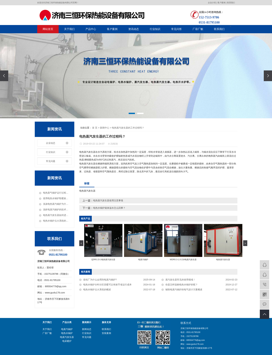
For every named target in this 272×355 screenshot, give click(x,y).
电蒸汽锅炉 (67, 329)
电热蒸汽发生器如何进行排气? (56, 215)
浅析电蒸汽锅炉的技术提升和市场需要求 (56, 209)
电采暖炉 (67, 341)
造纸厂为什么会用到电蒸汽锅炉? (100, 279)
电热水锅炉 (67, 333)
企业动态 (50, 143)
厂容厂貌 (198, 29)
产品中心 (91, 29)
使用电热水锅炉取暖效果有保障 (56, 198)
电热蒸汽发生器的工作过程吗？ (128, 127)
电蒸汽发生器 (67, 337)
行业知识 (155, 29)
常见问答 (176, 29)
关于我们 (69, 29)
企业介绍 (212, 2)
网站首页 (48, 29)
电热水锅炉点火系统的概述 (56, 220)
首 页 (94, 127)
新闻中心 (104, 127)
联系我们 (231, 2)
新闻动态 (86, 329)
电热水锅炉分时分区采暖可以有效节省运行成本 (107, 284)
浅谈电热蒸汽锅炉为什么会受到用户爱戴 (56, 204)
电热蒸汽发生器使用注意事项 (108, 200)
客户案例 (221, 2)
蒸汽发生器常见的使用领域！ (180, 279)
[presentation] (4, 75)
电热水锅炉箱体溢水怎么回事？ (109, 208)
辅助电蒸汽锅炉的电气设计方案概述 (183, 289)
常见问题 (50, 161)
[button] (132, 113)
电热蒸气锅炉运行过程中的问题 (56, 192)
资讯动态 (133, 29)
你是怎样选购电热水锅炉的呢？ (181, 284)
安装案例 (106, 333)
